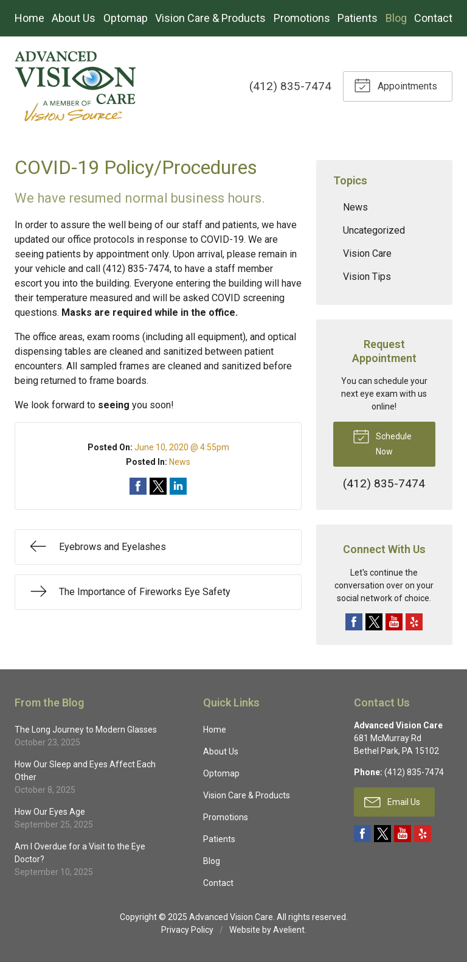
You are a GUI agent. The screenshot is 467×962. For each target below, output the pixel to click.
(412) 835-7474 (290, 86)
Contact (433, 18)
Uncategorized (374, 230)
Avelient (289, 930)
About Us (73, 18)
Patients (357, 18)
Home (29, 18)
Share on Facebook (138, 486)
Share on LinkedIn (178, 486)
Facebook (353, 621)
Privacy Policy (187, 930)
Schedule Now (382, 441)
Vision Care (367, 253)
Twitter (373, 621)
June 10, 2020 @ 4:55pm (181, 447)
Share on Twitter (158, 486)
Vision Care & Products (210, 18)
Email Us (392, 801)
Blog (396, 18)
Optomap (125, 18)
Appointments (395, 84)
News (179, 462)
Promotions (302, 18)
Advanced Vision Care (231, 917)
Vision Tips (367, 276)
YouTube (394, 621)
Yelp (414, 621)
